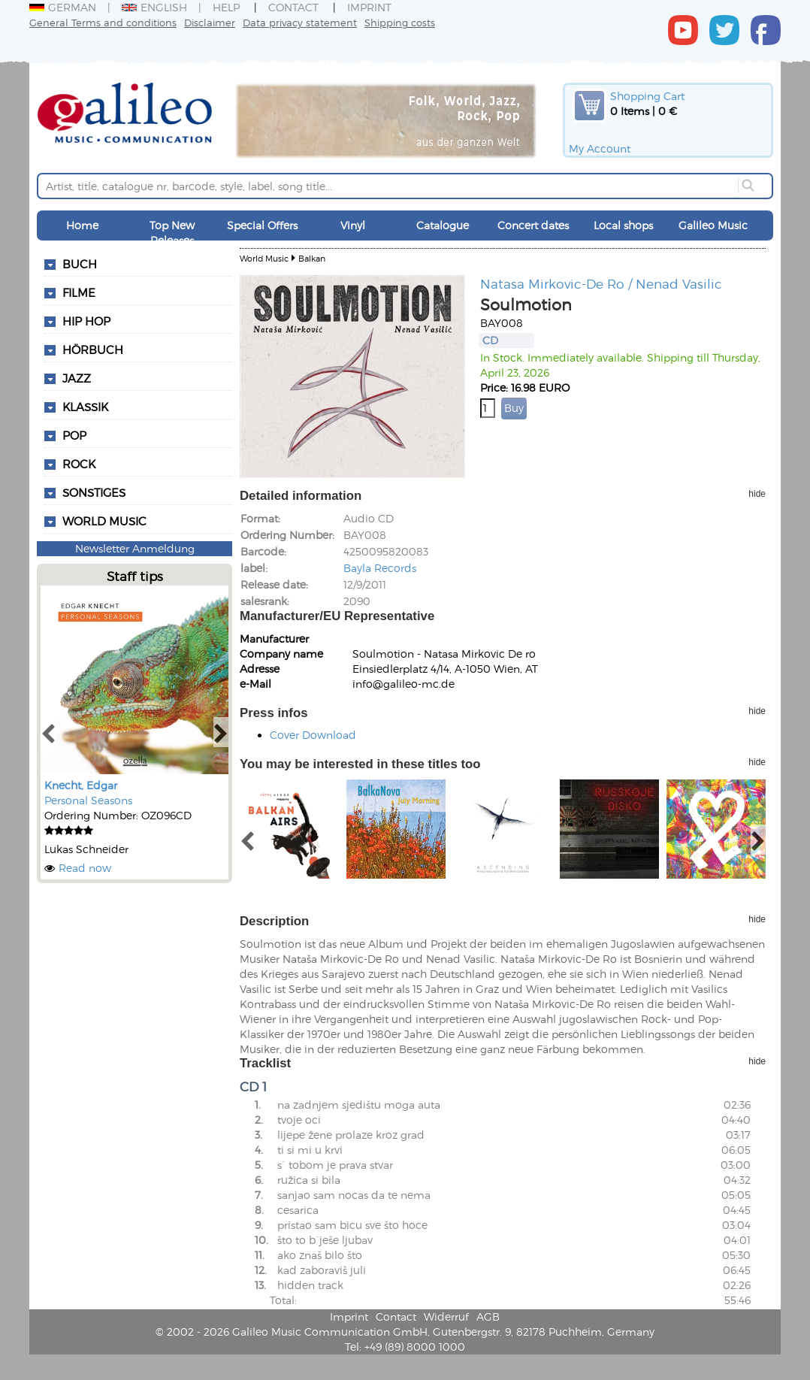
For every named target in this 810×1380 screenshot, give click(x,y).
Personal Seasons (88, 800)
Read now (85, 867)
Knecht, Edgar (80, 785)
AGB (488, 1316)
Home (82, 225)
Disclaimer (209, 22)
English (154, 7)
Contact (293, 7)
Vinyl (352, 225)
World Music (104, 521)
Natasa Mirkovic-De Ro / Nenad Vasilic (601, 283)
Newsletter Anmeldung (135, 548)
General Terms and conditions (103, 22)
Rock (78, 464)
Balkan (311, 258)
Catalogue (442, 225)
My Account (599, 148)
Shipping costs (399, 22)
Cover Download (313, 734)
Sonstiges (93, 492)
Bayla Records (379, 567)
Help (226, 7)
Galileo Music (713, 225)
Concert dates (533, 225)
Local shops (623, 225)
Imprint (369, 7)
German (62, 7)
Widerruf (446, 1316)
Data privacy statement (300, 22)
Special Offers (262, 225)
